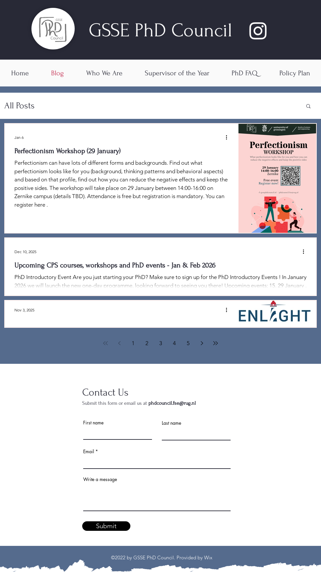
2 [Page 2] (146, 343)
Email (88, 451)
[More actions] (229, 137)
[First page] (105, 343)
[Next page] (202, 343)
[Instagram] (258, 30)
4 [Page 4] (174, 343)
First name (93, 422)
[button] (308, 106)
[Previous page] (119, 343)
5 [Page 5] (188, 343)
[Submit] (106, 526)
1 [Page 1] (133, 343)
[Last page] (215, 343)
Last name (171, 423)
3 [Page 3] (160, 343)
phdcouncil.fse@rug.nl (172, 403)
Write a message (100, 479)
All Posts (19, 106)
